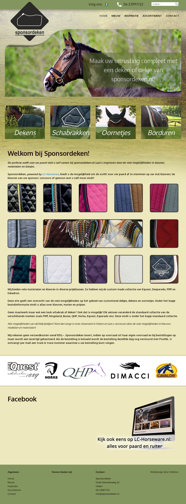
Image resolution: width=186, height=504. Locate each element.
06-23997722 (130, 4)
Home (104, 15)
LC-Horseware (50, 174)
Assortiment (152, 15)
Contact (172, 15)
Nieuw (116, 15)
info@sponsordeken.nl (107, 494)
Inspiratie (131, 15)
